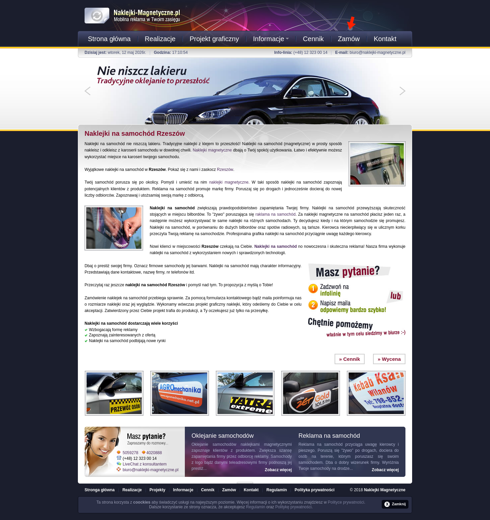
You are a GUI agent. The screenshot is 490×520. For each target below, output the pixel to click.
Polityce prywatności (346, 502)
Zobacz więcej (278, 469)
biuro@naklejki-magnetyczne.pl (377, 52)
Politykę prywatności (293, 507)
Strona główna (109, 38)
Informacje (271, 38)
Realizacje (160, 38)
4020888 (154, 452)
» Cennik (349, 359)
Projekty (157, 490)
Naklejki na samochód (275, 246)
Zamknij (395, 504)
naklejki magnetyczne (229, 182)
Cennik (313, 38)
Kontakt (385, 38)
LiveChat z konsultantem (144, 464)
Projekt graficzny (214, 38)
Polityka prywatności (314, 490)
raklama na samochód (275, 214)
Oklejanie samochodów (214, 444)
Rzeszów (225, 169)
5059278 (130, 452)
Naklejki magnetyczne (212, 150)
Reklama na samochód (320, 444)
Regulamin (276, 490)
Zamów (349, 38)
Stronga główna (100, 490)
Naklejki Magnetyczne (384, 490)
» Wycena (389, 359)
